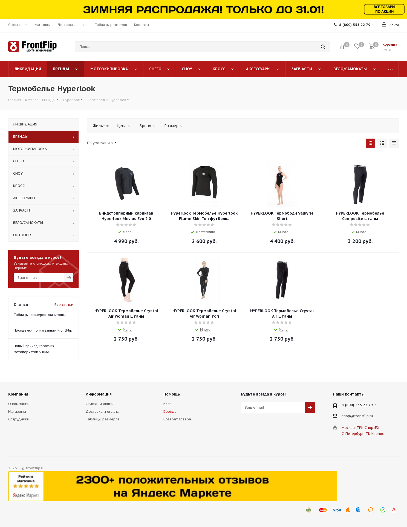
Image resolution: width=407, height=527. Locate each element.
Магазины (17, 411)
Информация (99, 394)
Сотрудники (18, 419)
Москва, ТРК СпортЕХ (360, 427)
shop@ (348, 415)
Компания (18, 394)
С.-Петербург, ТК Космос (363, 433)
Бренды (170, 411)
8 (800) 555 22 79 (354, 24)
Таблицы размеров (103, 419)
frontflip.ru (363, 415)
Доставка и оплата (102, 411)
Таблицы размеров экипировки (40, 315)
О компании (19, 404)
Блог (167, 404)
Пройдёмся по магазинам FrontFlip (43, 330)
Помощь (171, 394)
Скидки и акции (100, 404)
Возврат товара (177, 419)
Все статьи (63, 304)
